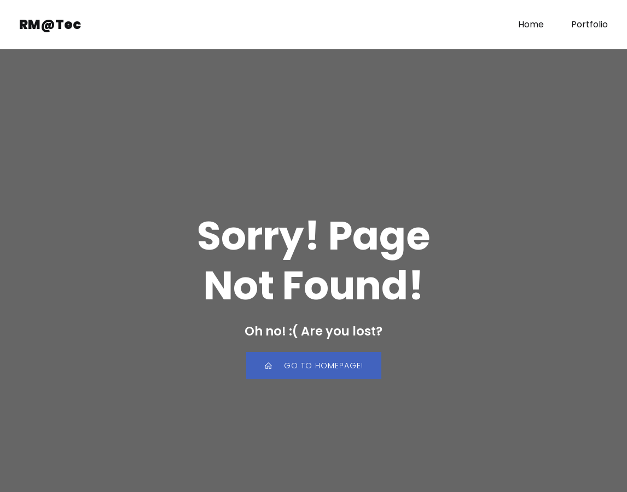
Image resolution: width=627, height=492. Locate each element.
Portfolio (589, 24)
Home (531, 24)
